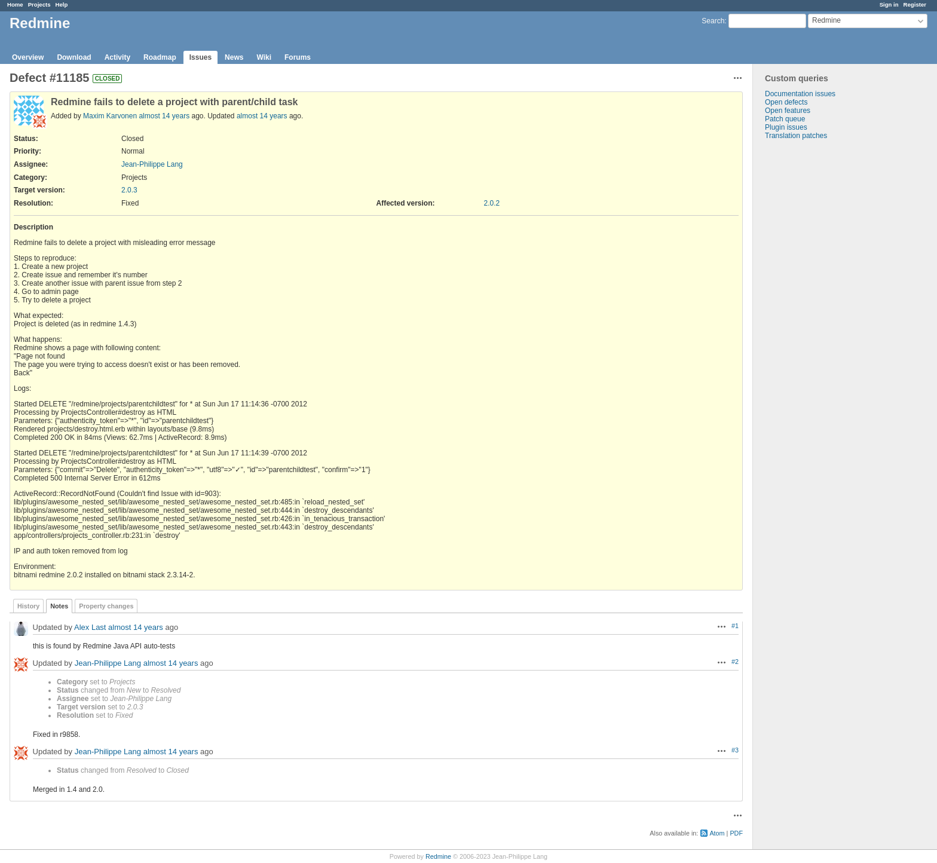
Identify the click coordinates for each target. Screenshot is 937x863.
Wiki (263, 57)
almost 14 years (164, 116)
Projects (39, 4)
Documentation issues (800, 94)
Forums (297, 57)
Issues (200, 57)
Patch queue (785, 119)
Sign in (889, 4)
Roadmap (159, 57)
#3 (735, 750)
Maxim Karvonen (110, 116)
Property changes (106, 606)
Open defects (786, 102)
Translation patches (796, 135)
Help (62, 4)
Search (713, 21)
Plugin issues (786, 127)
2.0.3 (129, 190)
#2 (735, 661)
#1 (735, 625)
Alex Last (90, 627)
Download (74, 57)
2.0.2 (492, 203)
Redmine (438, 856)
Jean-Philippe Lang (152, 164)
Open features (787, 110)
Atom (716, 833)
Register (915, 4)
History (28, 606)
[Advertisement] (813, 327)
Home (15, 4)
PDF (736, 833)
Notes (59, 606)
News (234, 57)
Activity (117, 57)
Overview (28, 57)
